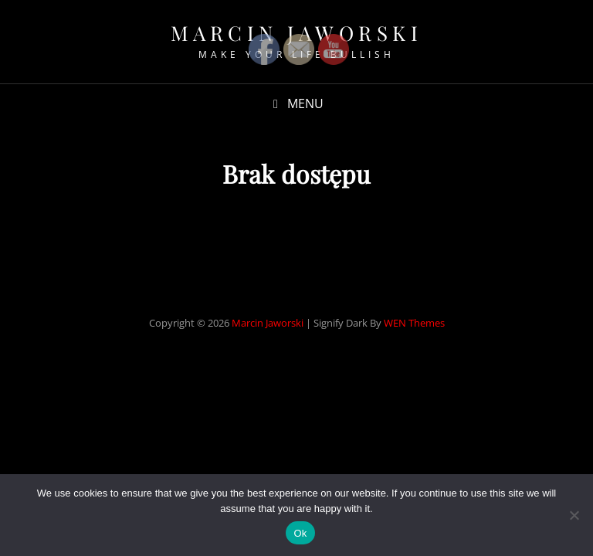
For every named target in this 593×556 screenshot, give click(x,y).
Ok (300, 533)
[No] (573, 515)
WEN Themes (414, 323)
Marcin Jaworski (267, 323)
